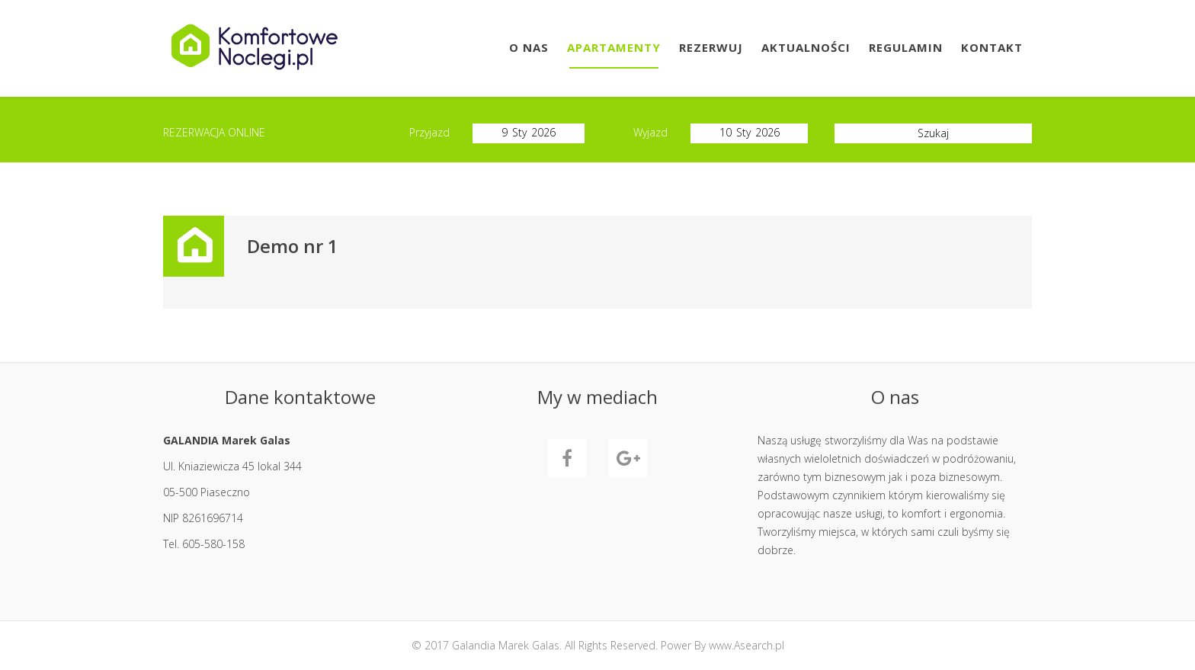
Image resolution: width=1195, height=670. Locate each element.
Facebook (567, 458)
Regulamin (906, 47)
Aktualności (806, 47)
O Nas (529, 47)
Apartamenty (614, 47)
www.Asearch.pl (746, 645)
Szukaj (933, 133)
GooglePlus (628, 458)
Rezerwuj (711, 47)
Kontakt (992, 47)
